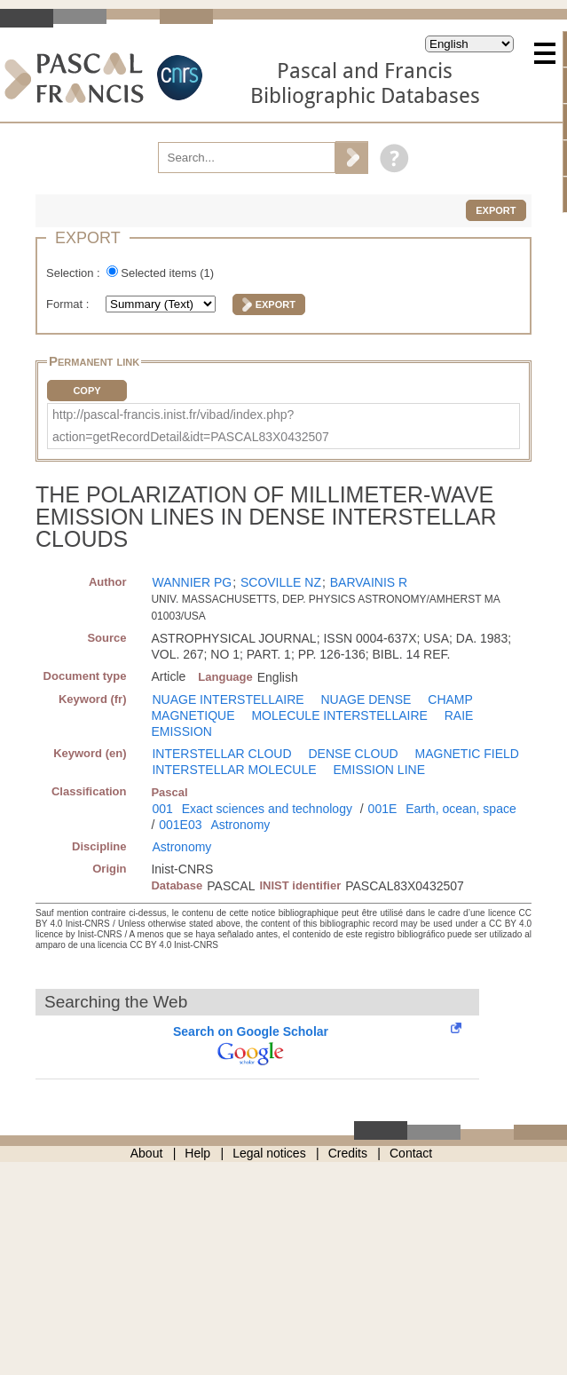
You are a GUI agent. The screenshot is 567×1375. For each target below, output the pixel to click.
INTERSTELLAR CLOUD (221, 754)
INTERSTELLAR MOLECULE (234, 770)
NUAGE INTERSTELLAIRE (227, 699)
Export (496, 210)
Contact (411, 1153)
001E (383, 809)
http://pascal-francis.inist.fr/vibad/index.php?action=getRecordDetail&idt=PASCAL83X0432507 (190, 425)
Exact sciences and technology (267, 809)
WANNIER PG (192, 582)
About (146, 1153)
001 (162, 809)
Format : (69, 304)
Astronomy (240, 825)
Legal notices (269, 1153)
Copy (86, 390)
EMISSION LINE (379, 770)
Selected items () (167, 273)
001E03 (180, 825)
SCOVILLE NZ (280, 582)
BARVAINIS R (368, 582)
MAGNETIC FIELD (467, 754)
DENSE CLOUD (353, 754)
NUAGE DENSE (365, 699)
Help (197, 1153)
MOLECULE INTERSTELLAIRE (339, 715)
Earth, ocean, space (461, 809)
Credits (347, 1153)
